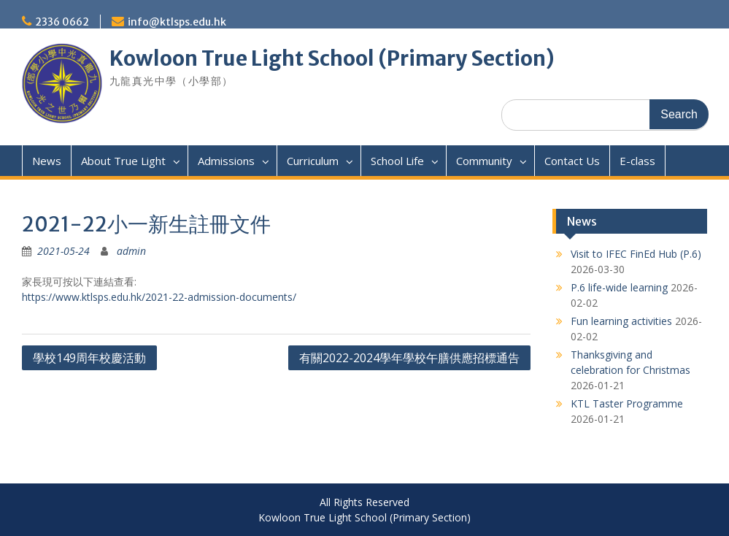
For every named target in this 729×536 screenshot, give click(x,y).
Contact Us (572, 160)
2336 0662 (62, 21)
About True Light (123, 160)
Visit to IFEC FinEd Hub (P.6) (636, 254)
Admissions (226, 160)
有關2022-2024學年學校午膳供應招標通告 (409, 358)
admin (131, 251)
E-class (637, 160)
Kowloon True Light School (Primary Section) (332, 58)
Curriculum (313, 160)
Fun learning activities (621, 321)
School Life (397, 160)
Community (484, 160)
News (46, 160)
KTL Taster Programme (627, 403)
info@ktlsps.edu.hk (177, 21)
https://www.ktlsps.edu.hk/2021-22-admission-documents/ (159, 297)
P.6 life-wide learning (619, 287)
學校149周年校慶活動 (89, 358)
